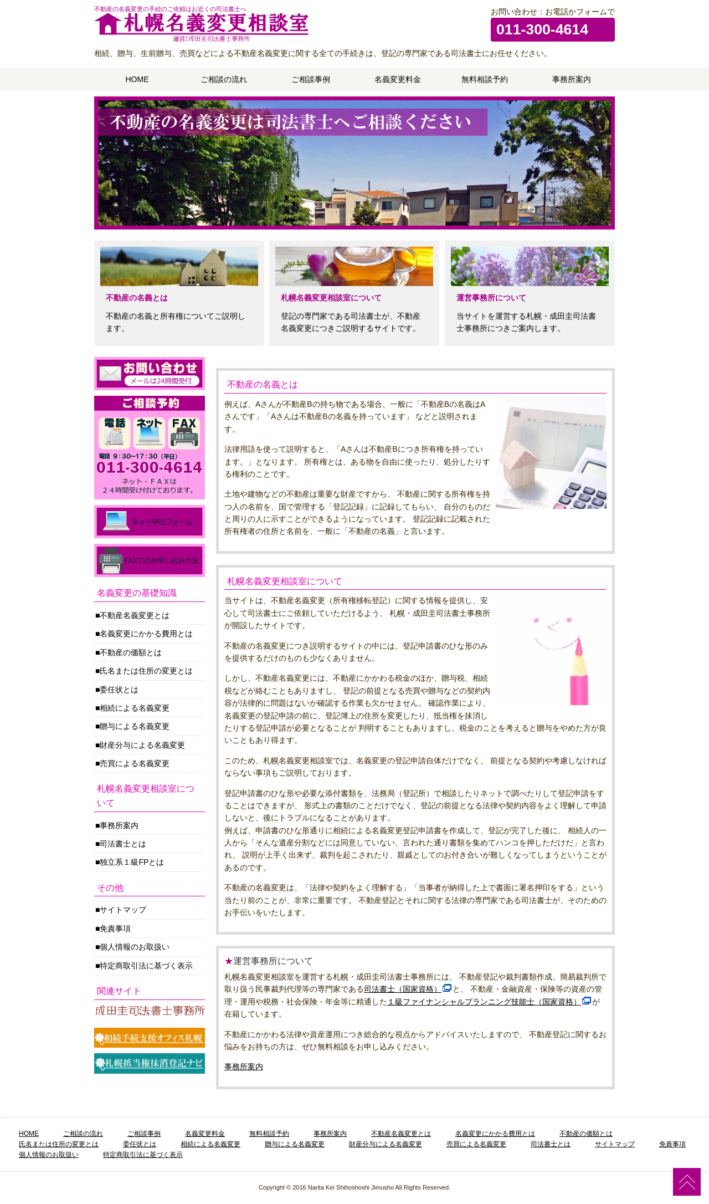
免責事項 (115, 928)
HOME (137, 79)
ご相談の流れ (224, 79)
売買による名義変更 (134, 763)
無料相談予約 (484, 79)
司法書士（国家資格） (402, 988)
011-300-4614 (542, 29)
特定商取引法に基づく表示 (146, 965)
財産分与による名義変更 (142, 745)
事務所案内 (571, 79)
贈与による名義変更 (134, 726)
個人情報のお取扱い (134, 946)
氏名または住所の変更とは (146, 670)
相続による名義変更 (134, 707)
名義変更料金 (397, 79)
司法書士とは (123, 843)
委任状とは (119, 689)
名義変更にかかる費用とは (146, 633)
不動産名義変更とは (134, 615)
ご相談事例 (310, 79)
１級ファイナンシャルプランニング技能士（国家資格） (484, 1001)
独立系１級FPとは (132, 862)
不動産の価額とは (131, 652)
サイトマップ (123, 909)
